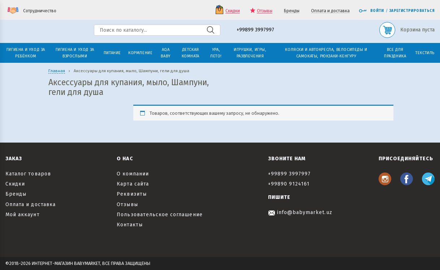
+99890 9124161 (289, 184)
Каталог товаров (28, 174)
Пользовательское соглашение (159, 215)
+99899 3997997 (255, 30)
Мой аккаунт (22, 215)
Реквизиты (131, 194)
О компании (133, 174)
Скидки (232, 11)
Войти (371, 10)
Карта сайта (133, 184)
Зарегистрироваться (412, 11)
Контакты (129, 225)
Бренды (291, 11)
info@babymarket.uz (300, 212)
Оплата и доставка (330, 11)
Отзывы (264, 11)
